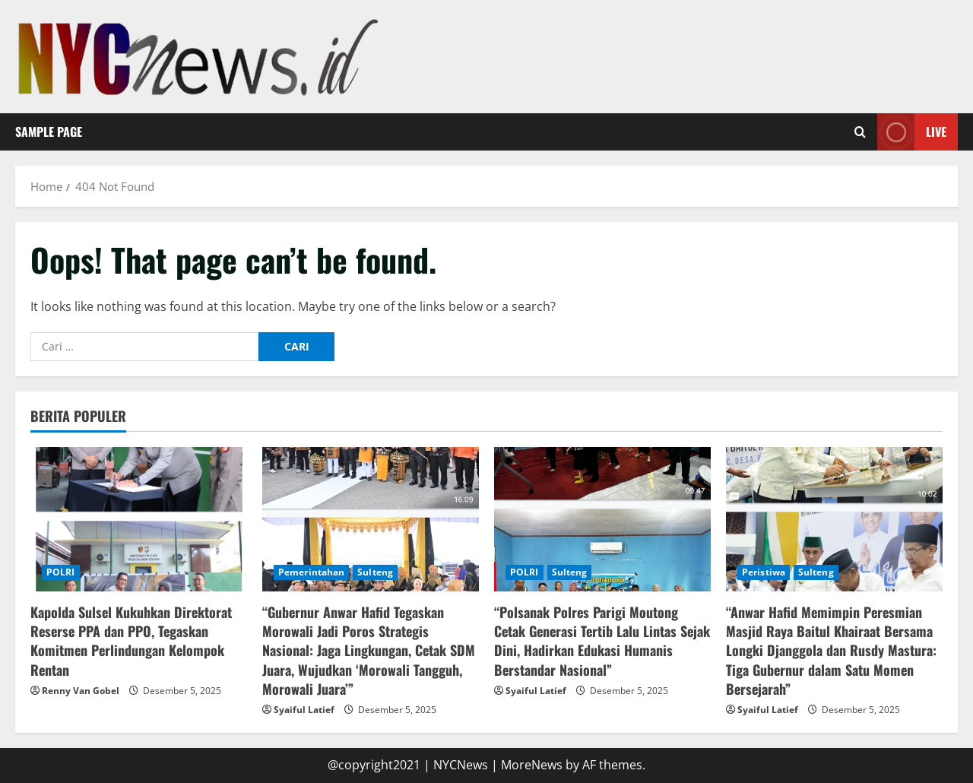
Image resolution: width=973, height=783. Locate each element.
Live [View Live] (911, 132)
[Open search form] (860, 132)
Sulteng (375, 572)
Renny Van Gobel (80, 690)
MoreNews (532, 764)
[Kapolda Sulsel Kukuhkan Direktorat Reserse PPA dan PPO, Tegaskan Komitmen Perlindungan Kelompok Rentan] (138, 519)
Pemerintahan (311, 572)
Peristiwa (763, 572)
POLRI (60, 572)
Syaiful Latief (304, 709)
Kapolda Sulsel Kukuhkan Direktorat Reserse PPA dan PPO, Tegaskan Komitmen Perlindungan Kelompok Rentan (131, 641)
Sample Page (48, 131)
